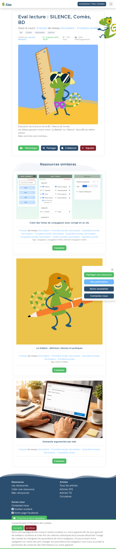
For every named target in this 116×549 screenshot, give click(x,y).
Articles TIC (66, 492)
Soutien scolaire (22, 509)
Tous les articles (69, 485)
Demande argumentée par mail (59, 442)
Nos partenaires (99, 282)
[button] (69, 148)
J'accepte (17, 527)
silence (51, 32)
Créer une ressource (23, 489)
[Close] (112, 269)
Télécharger (28, 148)
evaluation (40, 32)
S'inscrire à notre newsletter (29, 518)
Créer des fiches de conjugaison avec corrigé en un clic (59, 223)
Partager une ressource (99, 275)
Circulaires (66, 496)
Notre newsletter (99, 289)
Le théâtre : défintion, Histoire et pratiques (59, 348)
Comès (29, 32)
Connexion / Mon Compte (92, 4)
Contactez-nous (99, 296)
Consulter (59, 247)
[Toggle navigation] (111, 4)
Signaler (88, 148)
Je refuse (30, 527)
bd (21, 32)
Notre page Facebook (25, 512)
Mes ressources (20, 492)
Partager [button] (49, 148)
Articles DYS (66, 489)
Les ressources (20, 485)
